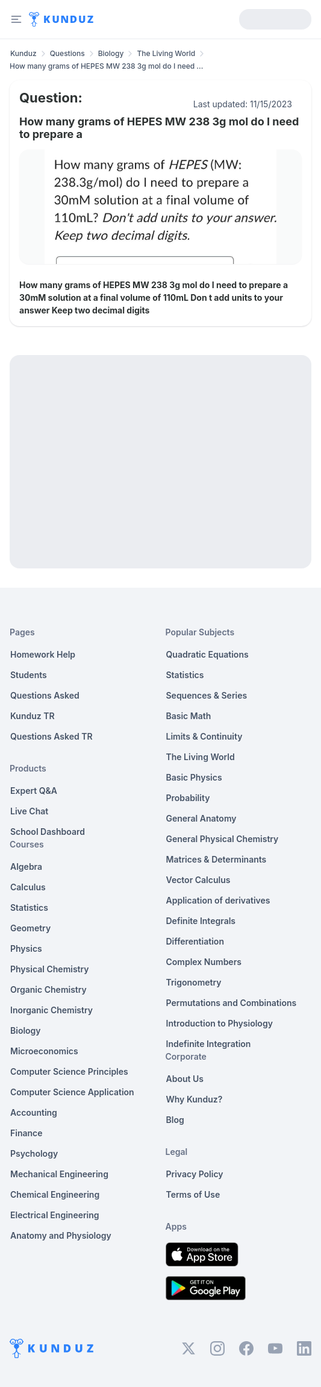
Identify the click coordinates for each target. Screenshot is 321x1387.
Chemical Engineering (54, 1194)
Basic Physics (194, 777)
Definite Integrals (201, 921)
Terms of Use (193, 1194)
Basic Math (188, 716)
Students (28, 675)
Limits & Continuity (204, 736)
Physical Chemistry (49, 969)
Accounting (33, 1112)
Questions (67, 53)
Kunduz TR (32, 716)
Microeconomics (44, 1051)
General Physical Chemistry (222, 839)
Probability (188, 798)
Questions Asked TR (51, 736)
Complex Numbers (204, 962)
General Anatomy (201, 818)
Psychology (34, 1153)
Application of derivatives (218, 900)
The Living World (166, 53)
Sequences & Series (207, 695)
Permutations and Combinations (231, 1003)
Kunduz (23, 53)
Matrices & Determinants (216, 859)
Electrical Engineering (54, 1215)
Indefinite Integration (208, 1044)
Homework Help (42, 654)
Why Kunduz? (194, 1099)
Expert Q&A (33, 790)
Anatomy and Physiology (60, 1235)
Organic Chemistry (48, 989)
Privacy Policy (194, 1174)
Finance (26, 1133)
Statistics (29, 907)
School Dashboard (47, 831)
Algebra (26, 866)
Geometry (30, 928)
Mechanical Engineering (59, 1174)
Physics (26, 948)
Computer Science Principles (69, 1071)
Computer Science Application (72, 1092)
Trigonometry (194, 982)
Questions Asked (44, 695)
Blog (175, 1120)
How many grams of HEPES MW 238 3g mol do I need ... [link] (106, 66)
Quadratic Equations (207, 654)
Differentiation (195, 941)
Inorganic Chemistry (51, 1010)
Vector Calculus (198, 880)
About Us (185, 1079)
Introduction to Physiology (219, 1023)
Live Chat (29, 811)
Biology (111, 53)
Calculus (28, 887)
